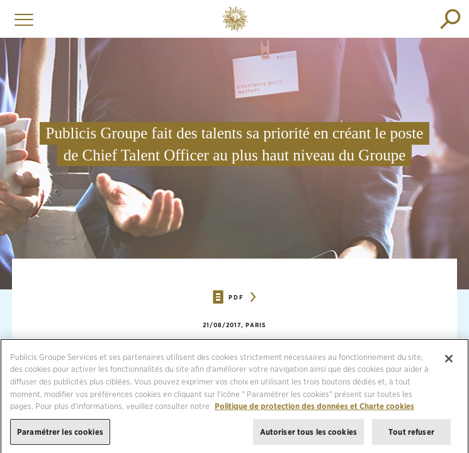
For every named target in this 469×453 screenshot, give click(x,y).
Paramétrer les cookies (60, 434)
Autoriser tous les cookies (308, 434)
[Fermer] (449, 360)
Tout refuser (411, 434)
